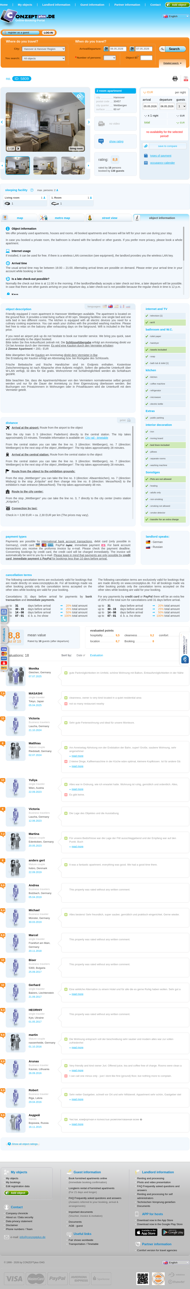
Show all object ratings (23, 1144)
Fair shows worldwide (81, 1240)
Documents (75, 1221)
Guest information (92, 4)
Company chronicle (17, 1213)
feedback (5, 635)
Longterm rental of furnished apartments (91, 1188)
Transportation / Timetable (84, 1244)
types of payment (157, 155)
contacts (4, 619)
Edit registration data (17, 1186)
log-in (48, 32)
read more (77, 755)
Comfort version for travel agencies (157, 1250)
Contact (155, 4)
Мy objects (25, 4)
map (12, 217)
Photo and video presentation (154, 1182)
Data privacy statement (19, 1221)
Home (4, 4)
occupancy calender (159, 163)
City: (17, 48)
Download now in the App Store (155, 1220)
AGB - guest (76, 1225)
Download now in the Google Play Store (160, 1224)
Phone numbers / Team (19, 1229)
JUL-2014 (158, 1278)
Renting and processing (150, 1178)
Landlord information (56, 4)
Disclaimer (12, 1225)
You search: (12, 58)
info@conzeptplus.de (33, 1237)
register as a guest (16, 32)
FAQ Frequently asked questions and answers (95, 1198)
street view (101, 217)
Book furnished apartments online (88, 1178)
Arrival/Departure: (90, 48)
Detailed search (172, 63)
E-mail (4, 612)
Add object (179, 4)
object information (154, 217)
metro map (54, 217)
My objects (12, 1178)
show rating (111, 141)
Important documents (81, 1211)
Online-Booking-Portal (28, 18)
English (170, 16)
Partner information (127, 4)
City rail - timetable (96, 437)
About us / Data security (19, 1217)
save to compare (159, 146)
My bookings (13, 1182)
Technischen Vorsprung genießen (156, 1202)
